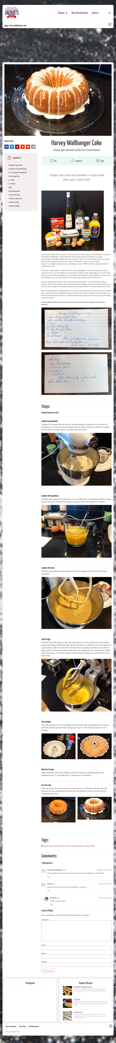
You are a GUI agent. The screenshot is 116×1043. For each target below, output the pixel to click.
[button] (109, 13)
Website (44, 962)
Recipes (63, 13)
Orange (80, 846)
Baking (45, 846)
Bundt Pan (57, 846)
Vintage (87, 846)
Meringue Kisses (78, 1012)
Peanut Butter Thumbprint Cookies (83, 987)
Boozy (51, 846)
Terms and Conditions (10, 1026)
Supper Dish (77, 1000)
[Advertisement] (58, 47)
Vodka (92, 846)
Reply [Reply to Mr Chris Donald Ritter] (48, 876)
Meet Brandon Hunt (79, 13)
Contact (95, 13)
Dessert (68, 846)
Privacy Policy (22, 1026)
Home (6, 26)
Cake (63, 846)
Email (43, 953)
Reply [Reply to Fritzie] (48, 890)
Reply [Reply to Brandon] (51, 904)
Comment (45, 919)
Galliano (75, 846)
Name (43, 945)
